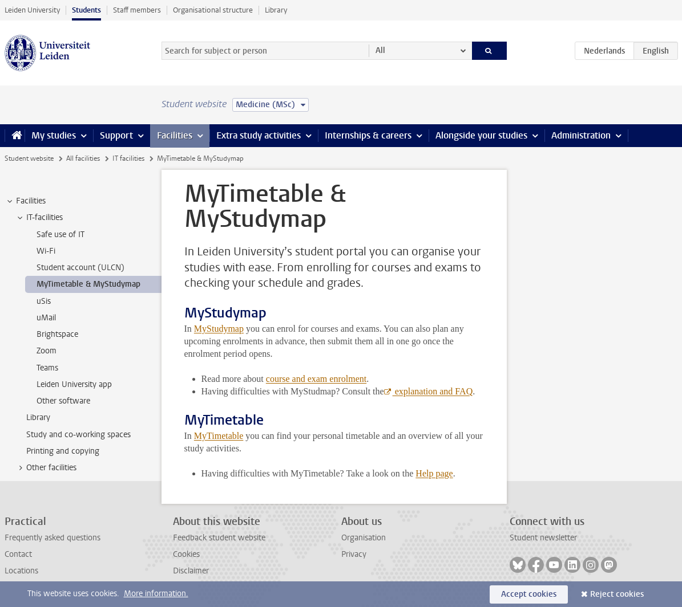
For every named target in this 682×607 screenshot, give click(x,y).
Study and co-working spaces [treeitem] (78, 434)
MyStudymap (219, 328)
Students (86, 10)
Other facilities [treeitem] (45, 468)
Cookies (186, 554)
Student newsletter (543, 537)
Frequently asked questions (52, 537)
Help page (434, 473)
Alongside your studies (481, 135)
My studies (53, 135)
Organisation (363, 537)
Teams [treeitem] (47, 367)
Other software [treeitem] (63, 401)
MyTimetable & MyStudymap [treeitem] (88, 284)
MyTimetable (219, 436)
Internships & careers (368, 135)
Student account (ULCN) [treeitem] (80, 267)
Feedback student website (219, 537)
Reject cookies (617, 594)
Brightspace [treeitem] (57, 334)
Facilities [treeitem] (25, 201)
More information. (156, 593)
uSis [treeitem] (44, 301)
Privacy (353, 554)
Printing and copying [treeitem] (62, 451)
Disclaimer (191, 570)
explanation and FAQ (433, 391)
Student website (29, 158)
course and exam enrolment (316, 379)
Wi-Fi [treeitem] (46, 251)
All (380, 50)
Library (276, 10)
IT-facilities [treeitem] (39, 217)
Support (116, 135)
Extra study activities (258, 135)
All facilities (83, 158)
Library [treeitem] (38, 417)
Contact (18, 554)
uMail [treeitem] (46, 317)
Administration (581, 135)
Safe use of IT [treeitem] (60, 234)
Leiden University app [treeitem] (74, 384)
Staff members (137, 10)
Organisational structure (213, 10)
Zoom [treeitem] (47, 350)
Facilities (174, 135)
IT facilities (128, 158)
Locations (21, 570)
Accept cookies (528, 594)
